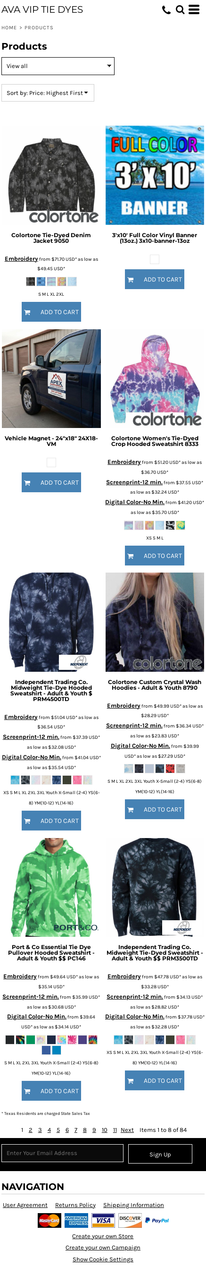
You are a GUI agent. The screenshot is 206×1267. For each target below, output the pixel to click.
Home (9, 28)
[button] (180, 9)
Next (127, 1129)
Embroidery (21, 258)
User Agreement (25, 1204)
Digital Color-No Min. (135, 501)
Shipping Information (133, 1204)
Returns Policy (75, 1204)
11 (115, 1129)
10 (104, 1129)
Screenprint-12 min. (134, 482)
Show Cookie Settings (103, 1259)
